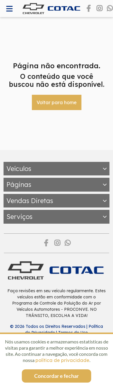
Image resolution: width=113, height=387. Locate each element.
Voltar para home (57, 102)
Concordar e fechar (56, 376)
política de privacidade (62, 360)
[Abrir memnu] (9, 9)
